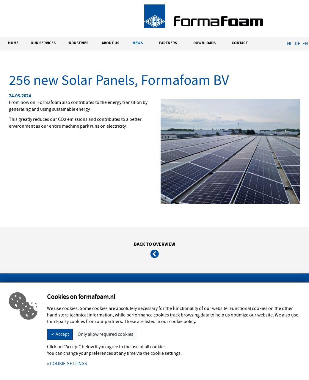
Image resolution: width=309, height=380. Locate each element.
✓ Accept (60, 334)
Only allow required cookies (105, 334)
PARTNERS (168, 42)
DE (297, 44)
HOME (13, 42)
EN (305, 44)
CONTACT (240, 42)
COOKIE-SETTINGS (68, 364)
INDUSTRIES (78, 42)
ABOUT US (110, 42)
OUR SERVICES (43, 42)
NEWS (138, 42)
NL (289, 44)
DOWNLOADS (204, 42)
